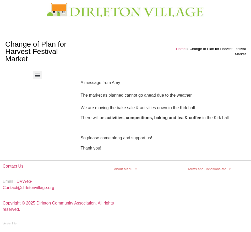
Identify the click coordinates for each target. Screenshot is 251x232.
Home (180, 49)
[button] (37, 75)
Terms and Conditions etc (209, 169)
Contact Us (13, 166)
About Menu (125, 169)
